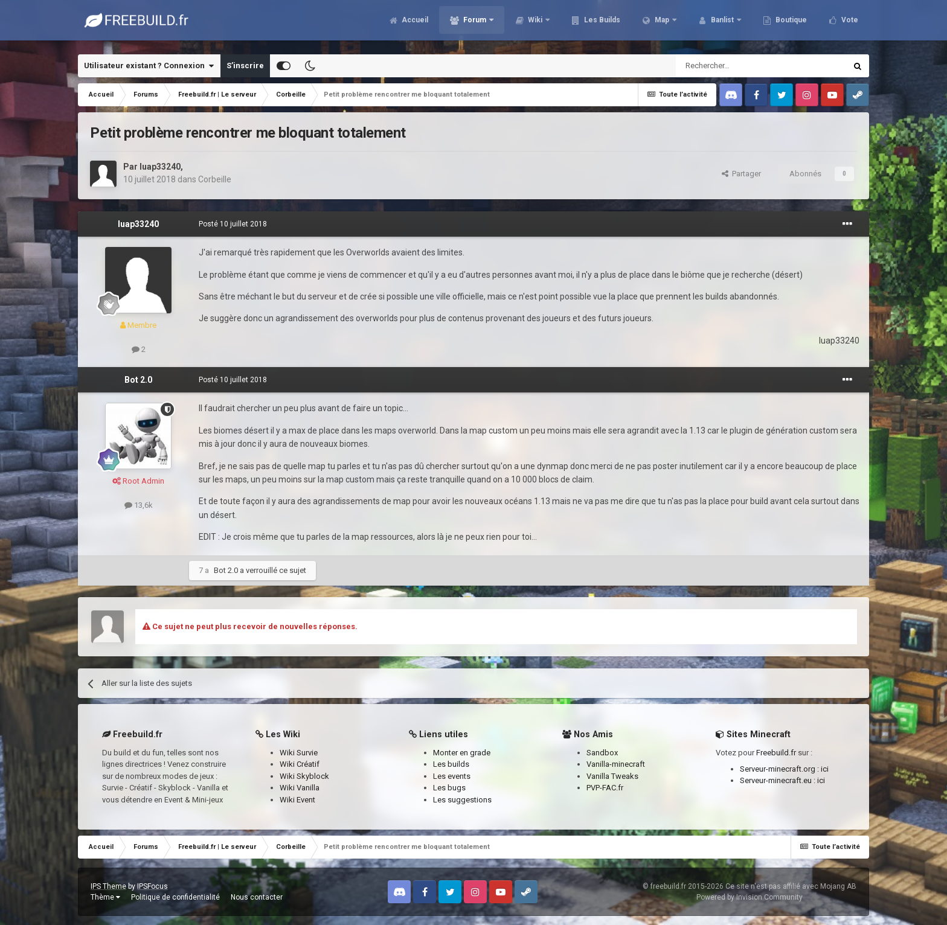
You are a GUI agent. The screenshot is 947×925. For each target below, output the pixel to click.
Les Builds (601, 24)
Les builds (451, 764)
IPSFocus (152, 886)
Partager (741, 173)
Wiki (535, 24)
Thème (105, 897)
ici (825, 768)
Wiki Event (297, 799)
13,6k (138, 505)
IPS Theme (108, 886)
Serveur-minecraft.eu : (778, 780)
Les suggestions (462, 799)
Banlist (722, 24)
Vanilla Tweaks (612, 776)
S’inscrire (245, 65)
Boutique (790, 24)
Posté (233, 224)
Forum (474, 24)
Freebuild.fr (776, 752)
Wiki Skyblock (304, 776)
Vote (848, 24)
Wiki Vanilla (299, 787)
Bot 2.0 (138, 380)
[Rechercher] (735, 65)
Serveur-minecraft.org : (780, 768)
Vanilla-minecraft (615, 764)
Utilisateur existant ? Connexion (149, 65)
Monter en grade (461, 752)
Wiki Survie (299, 752)
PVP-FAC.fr (604, 787)
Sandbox (602, 752)
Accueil (414, 24)
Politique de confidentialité (175, 897)
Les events (451, 776)
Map (662, 24)
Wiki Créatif (299, 764)
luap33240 (160, 166)
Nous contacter (257, 897)
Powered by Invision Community (749, 897)
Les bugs (449, 787)
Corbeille (214, 179)
